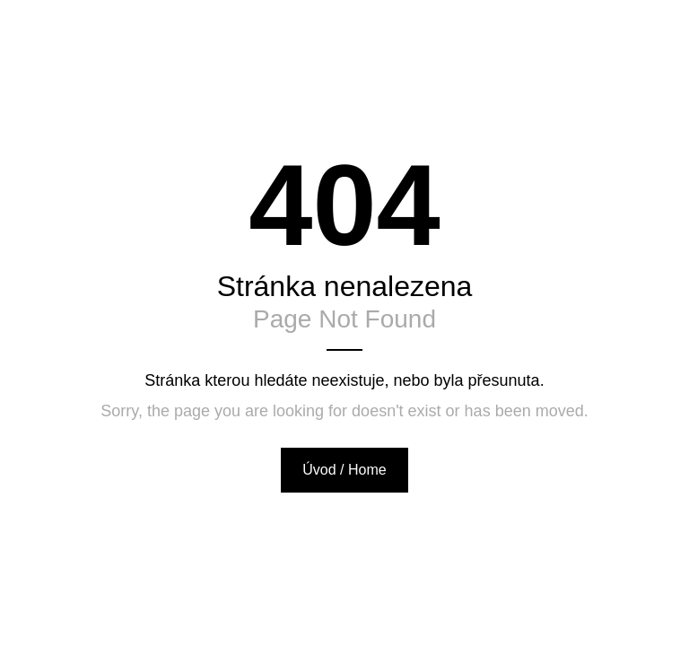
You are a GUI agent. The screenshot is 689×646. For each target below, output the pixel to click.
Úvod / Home (344, 469)
